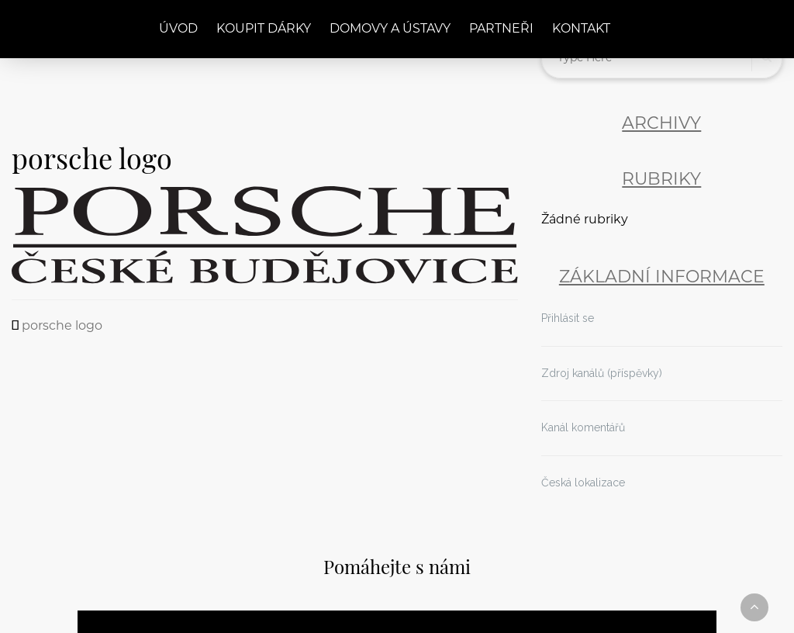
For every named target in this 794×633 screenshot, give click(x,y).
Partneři (501, 29)
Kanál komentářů (583, 427)
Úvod (178, 29)
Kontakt (581, 29)
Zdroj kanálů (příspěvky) (601, 373)
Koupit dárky (263, 29)
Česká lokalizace (583, 482)
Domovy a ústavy (390, 29)
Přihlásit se (567, 318)
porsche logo (62, 326)
